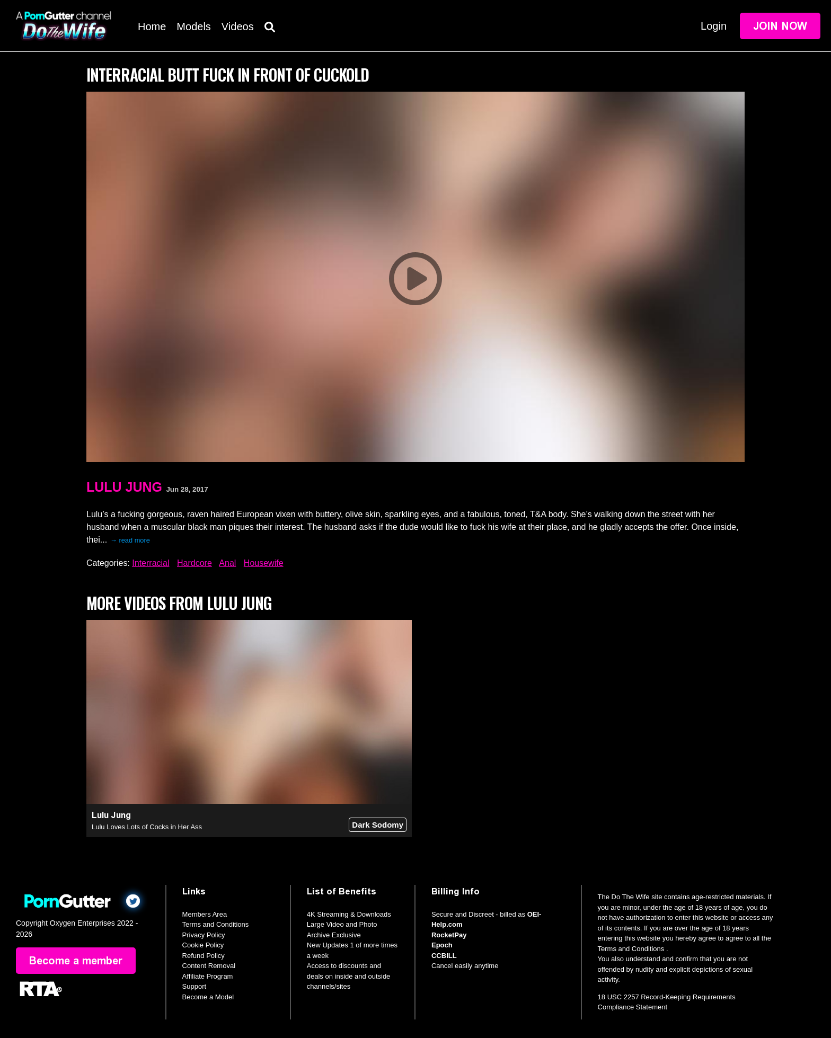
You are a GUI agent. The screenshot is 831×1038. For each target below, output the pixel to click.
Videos (238, 26)
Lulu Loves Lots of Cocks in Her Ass (147, 827)
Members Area (204, 914)
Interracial (150, 562)
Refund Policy (203, 956)
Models (193, 26)
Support (194, 986)
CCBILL (444, 956)
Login (714, 26)
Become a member (75, 960)
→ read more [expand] (130, 540)
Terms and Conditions (215, 924)
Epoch (442, 945)
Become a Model (208, 997)
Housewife (264, 562)
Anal (227, 562)
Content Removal (208, 966)
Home (152, 26)
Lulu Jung (124, 487)
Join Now (780, 26)
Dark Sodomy (377, 824)
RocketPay (448, 935)
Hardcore (194, 562)
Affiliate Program (207, 976)
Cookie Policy (203, 945)
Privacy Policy (203, 935)
